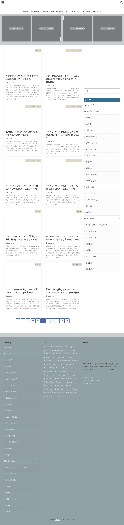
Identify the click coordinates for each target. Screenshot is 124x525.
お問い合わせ (97, 11)
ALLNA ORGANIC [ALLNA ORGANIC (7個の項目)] (58, 347)
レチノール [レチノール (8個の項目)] (49, 378)
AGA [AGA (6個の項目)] (47, 347)
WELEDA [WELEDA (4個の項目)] (76, 361)
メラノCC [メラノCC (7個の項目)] (62, 375)
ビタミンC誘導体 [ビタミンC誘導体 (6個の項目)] (61, 371)
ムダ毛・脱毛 (92, 200)
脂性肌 (90, 269)
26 (38, 320)
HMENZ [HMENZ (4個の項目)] (48, 354)
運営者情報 (86, 11)
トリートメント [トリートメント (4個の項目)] (69, 368)
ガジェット (89, 105)
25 (33, 320)
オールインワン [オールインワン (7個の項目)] (71, 364)
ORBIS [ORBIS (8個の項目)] (63, 357)
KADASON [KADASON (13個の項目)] (58, 354)
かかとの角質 (92, 136)
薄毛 (89, 206)
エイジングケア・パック (96, 225)
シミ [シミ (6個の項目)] (59, 368)
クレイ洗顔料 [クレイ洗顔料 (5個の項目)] (50, 368)
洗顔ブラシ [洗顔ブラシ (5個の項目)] (49, 389)
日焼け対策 (91, 174)
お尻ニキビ (91, 130)
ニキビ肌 (91, 237)
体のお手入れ (35, 11)
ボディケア (91, 149)
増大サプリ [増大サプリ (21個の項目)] (61, 382)
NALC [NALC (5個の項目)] (76, 354)
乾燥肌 (90, 244)
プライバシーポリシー (73, 11)
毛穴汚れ (91, 256)
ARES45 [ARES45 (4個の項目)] (56, 350)
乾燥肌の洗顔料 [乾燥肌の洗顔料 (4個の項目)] (61, 378)
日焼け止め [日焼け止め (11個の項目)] (59, 385)
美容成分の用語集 (57, 11)
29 (52, 320)
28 (48, 320)
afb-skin (57, 520)
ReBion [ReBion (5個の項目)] (71, 357)
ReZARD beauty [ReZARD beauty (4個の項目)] (51, 361)
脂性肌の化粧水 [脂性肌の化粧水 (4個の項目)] (58, 392)
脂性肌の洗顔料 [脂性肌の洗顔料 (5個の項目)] (71, 392)
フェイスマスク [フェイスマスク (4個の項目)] (50, 375)
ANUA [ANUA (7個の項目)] (47, 350)
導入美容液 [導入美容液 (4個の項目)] (49, 385)
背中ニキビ (91, 181)
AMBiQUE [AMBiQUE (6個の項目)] (71, 347)
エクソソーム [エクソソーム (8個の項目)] (59, 364)
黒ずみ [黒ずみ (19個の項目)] (61, 396)
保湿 (89, 168)
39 (62, 320)
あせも (89, 117)
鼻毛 (89, 212)
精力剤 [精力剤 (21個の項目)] (76, 389)
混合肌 (89, 263)
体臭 (89, 162)
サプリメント (92, 143)
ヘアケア (90, 193)
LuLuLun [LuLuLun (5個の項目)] (68, 354)
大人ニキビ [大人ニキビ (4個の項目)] (71, 382)
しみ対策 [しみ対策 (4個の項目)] (48, 364)
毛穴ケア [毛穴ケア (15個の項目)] (69, 385)
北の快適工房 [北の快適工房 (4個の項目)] (50, 382)
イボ (89, 124)
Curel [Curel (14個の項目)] (64, 350)
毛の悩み (45, 11)
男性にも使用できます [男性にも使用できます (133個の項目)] (63, 389)
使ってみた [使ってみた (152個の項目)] (73, 378)
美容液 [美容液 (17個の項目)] (48, 392)
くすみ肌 (91, 231)
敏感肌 (90, 250)
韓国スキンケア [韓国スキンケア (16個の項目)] (50, 396)
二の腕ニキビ (92, 155)
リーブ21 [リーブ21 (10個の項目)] (72, 375)
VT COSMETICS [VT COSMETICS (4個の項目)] (65, 361)
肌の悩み (25, 11)
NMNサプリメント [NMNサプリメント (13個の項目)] (51, 357)
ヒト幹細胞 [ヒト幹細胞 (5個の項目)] (49, 371)
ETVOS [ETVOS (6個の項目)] (72, 350)
